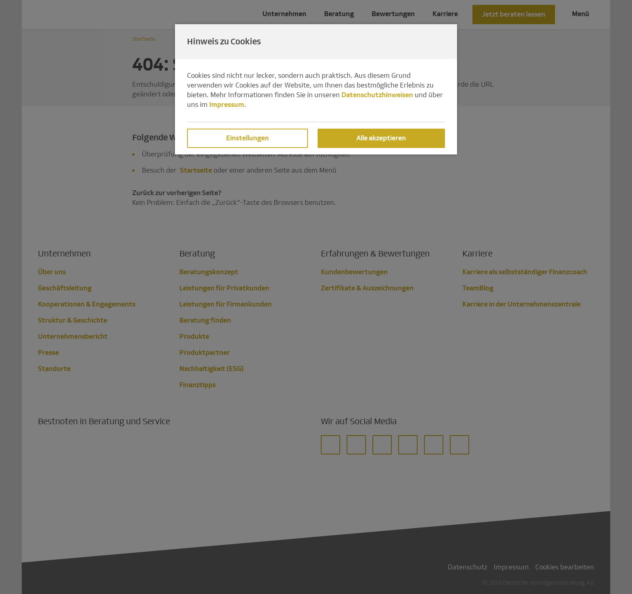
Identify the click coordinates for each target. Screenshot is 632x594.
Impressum (226, 104)
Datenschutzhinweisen (377, 95)
